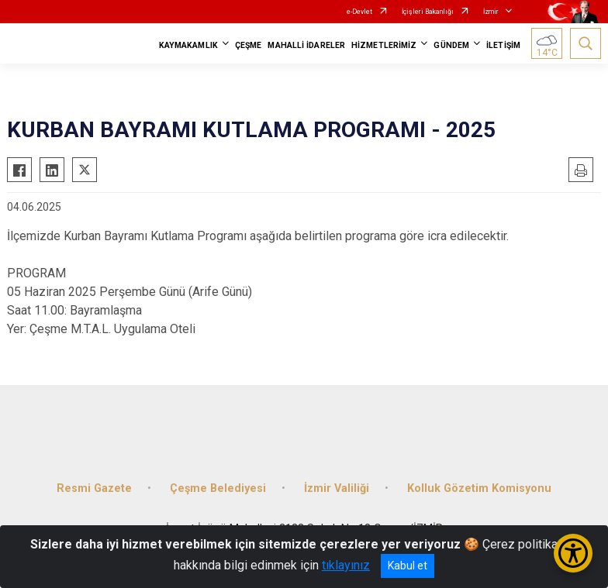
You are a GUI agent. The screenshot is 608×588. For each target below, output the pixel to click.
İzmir (491, 11)
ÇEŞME (248, 45)
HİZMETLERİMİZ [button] (383, 45)
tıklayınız (346, 565)
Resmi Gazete (94, 488)
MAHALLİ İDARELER (306, 45)
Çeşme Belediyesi (218, 488)
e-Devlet (359, 11)
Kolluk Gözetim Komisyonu (479, 488)
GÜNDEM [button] (451, 45)
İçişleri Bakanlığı (428, 11)
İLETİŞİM (503, 45)
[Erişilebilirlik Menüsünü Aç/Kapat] (573, 553)
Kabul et (407, 565)
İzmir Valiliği (336, 488)
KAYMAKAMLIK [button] (188, 45)
